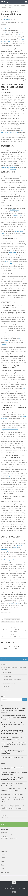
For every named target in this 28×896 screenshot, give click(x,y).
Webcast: (3, 794)
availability (15, 547)
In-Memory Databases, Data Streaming (11, 679)
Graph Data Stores (6, 676)
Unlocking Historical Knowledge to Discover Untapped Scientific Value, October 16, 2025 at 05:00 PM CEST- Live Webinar (12, 806)
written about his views (17, 215)
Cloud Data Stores (6, 672)
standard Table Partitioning (8, 167)
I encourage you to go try (14, 603)
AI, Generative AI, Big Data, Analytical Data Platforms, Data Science (14, 668)
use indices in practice (12, 477)
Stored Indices (12, 252)
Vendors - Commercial (8, 7)
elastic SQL (19, 545)
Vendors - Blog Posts (19, 5)
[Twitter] (23, 659)
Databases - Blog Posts (7, 5)
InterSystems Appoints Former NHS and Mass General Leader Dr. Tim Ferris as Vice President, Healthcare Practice (14, 744)
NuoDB (21, 621)
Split (11, 263)
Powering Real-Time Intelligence (15, 794)
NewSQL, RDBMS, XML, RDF (9, 683)
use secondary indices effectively (10, 429)
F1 (9, 32)
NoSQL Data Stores (6, 686)
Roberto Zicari (6, 19)
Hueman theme (21, 888)
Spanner (4, 32)
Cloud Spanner (22, 34)
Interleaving (13, 169)
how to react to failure (16, 193)
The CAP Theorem (14, 210)
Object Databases (6, 690)
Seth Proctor (5, 29)
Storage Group (8, 261)
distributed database (5, 621)
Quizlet (4, 344)
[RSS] (26, 659)
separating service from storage (10, 551)
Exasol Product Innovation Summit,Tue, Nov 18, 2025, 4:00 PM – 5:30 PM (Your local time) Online (14, 799)
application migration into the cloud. (11, 560)
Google (17, 621)
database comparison (15, 619)
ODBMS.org (4, 2)
